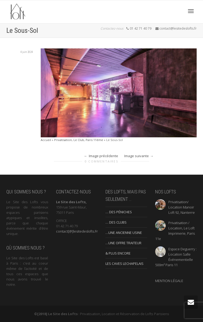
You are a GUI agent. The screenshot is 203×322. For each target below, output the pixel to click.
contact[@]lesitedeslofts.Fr (77, 231)
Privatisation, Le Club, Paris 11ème (78, 140)
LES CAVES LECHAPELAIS (124, 263)
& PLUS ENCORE (118, 253)
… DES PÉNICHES (118, 212)
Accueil (46, 140)
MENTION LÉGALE (169, 280)
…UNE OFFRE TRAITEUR (123, 243)
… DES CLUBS (116, 222)
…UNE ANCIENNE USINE (123, 232)
